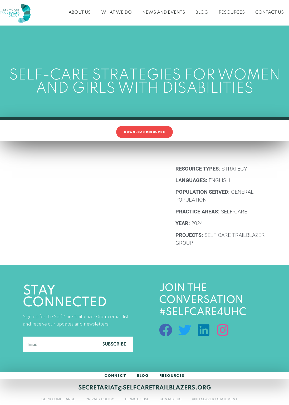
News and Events (163, 12)
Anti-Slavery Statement (214, 399)
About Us (79, 12)
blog (143, 375)
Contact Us (269, 12)
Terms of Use (136, 399)
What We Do (116, 12)
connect (115, 375)
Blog (201, 12)
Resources (232, 12)
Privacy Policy (100, 399)
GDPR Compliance (58, 399)
